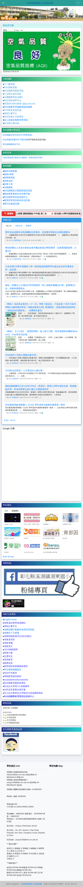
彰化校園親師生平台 (11, 144)
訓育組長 (15, 363)
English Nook (10, 619)
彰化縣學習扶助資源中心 (16, 197)
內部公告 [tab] (18, 226)
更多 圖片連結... (9, 556)
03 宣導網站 (11, 720)
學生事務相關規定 (12, 669)
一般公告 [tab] (8, 226)
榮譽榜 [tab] (28, 226)
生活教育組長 (16, 240)
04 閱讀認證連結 (13, 723)
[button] (6, 13)
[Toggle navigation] (78, 3)
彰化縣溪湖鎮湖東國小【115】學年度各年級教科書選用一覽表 (35, 405)
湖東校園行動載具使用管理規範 (19, 629)
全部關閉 (14, 708)
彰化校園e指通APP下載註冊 (15, 140)
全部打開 (6, 708)
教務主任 (15, 296)
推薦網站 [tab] (15, 511)
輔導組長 (28, 318)
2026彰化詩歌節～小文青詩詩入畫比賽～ (25, 370)
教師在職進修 (10, 171)
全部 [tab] (6, 511)
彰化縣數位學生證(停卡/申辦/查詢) (17, 135)
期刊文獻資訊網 (11, 203)
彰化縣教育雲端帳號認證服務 (18, 107)
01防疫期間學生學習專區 (16, 715)
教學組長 (15, 413)
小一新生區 (9, 84)
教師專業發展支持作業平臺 (17, 194)
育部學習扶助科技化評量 (18, 200)
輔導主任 (15, 278)
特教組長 (15, 397)
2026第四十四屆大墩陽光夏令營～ (21, 355)
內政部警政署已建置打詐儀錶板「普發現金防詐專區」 (23, 157)
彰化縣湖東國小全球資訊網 (40, 3)
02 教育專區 (11, 717)
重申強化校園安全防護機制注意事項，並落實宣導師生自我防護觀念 (37, 232)
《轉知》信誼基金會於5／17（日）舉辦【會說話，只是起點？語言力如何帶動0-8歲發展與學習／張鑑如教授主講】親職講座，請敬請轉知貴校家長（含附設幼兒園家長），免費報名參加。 (40, 307)
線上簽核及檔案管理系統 (16, 120)
